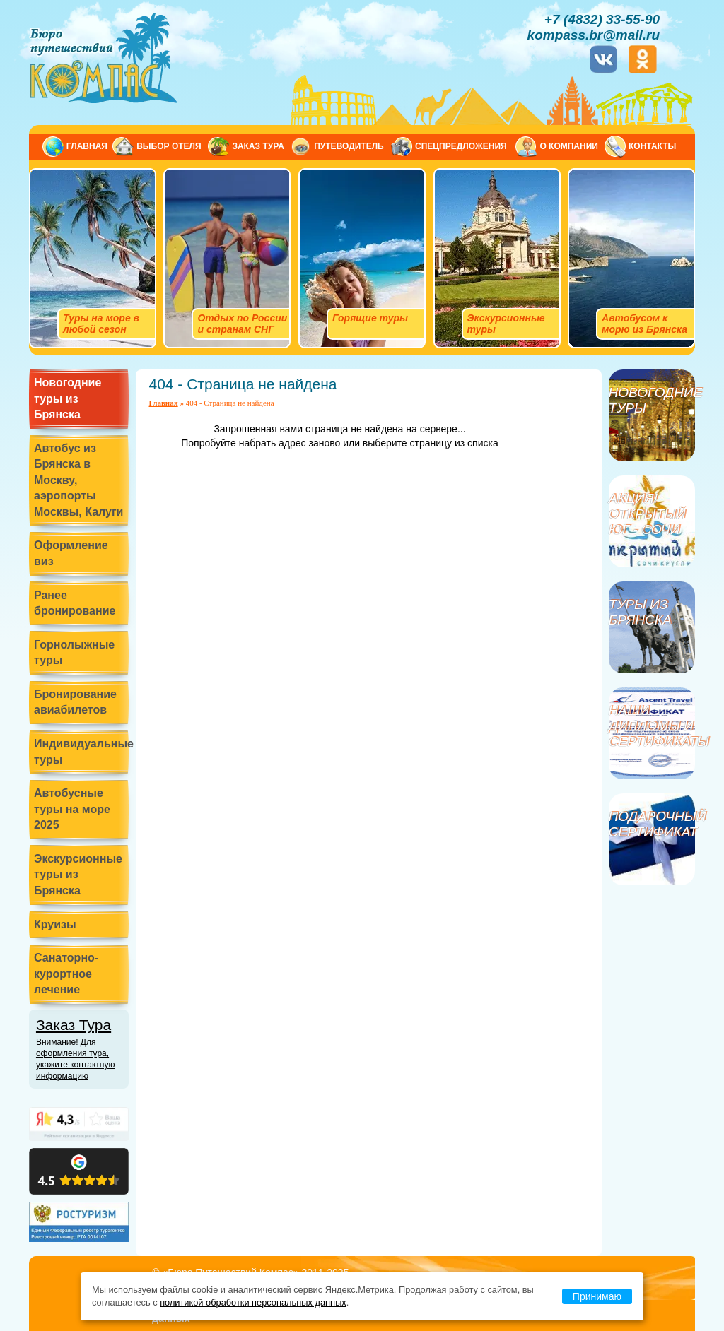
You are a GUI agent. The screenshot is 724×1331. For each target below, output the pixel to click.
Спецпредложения (461, 146)
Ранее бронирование (74, 603)
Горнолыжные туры (74, 652)
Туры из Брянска (640, 612)
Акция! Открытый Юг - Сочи (647, 514)
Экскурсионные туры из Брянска (78, 875)
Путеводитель (349, 146)
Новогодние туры (652, 400)
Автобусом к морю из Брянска (644, 323)
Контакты (652, 146)
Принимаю (597, 1296)
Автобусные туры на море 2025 (72, 809)
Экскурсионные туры (506, 323)
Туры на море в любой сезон (101, 323)
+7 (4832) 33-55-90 (602, 19)
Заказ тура (258, 146)
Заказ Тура (82, 1049)
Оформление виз (71, 553)
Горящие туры (370, 318)
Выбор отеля (168, 146)
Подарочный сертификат (652, 824)
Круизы (55, 924)
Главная (86, 146)
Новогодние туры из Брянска (67, 398)
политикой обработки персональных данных (253, 1302)
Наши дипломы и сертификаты (652, 726)
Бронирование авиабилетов (75, 702)
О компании (568, 146)
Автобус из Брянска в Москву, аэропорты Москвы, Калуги (78, 480)
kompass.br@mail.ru (593, 35)
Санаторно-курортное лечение (66, 973)
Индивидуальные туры (81, 751)
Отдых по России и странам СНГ (242, 323)
